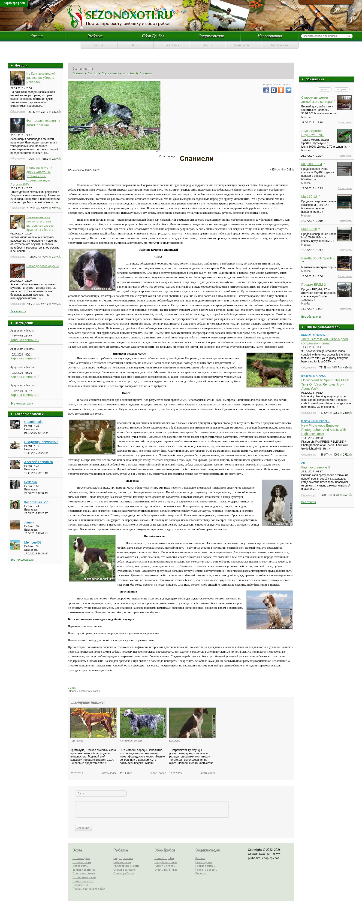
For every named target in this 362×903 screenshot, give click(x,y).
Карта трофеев (243, 45)
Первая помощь (205, 865)
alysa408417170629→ (315, 375)
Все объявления (311, 316)
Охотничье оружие (84, 877)
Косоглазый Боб (36, 502)
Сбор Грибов (153, 36)
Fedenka (30, 482)
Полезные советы (206, 869)
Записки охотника (83, 869)
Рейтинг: (30, 425)
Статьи (92, 73)
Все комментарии (21, 403)
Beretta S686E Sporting (318, 258)
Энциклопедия (211, 36)
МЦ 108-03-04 (311, 164)
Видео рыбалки (123, 858)
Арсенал (99, 45)
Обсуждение (17, 111)
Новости (21, 65)
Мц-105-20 (309, 229)
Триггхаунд (76, 740)
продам (341, 89)
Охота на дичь (81, 858)
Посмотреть (345, 122)
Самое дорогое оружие (42, 266)
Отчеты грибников (165, 869)
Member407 (33, 542)
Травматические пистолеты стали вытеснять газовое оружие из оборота (40, 223)
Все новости (18, 311)
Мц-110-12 (309, 196)
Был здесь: (31, 429)
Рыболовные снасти (126, 865)
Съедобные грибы (165, 862)
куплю (324, 89)
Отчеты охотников (83, 873)
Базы (135, 45)
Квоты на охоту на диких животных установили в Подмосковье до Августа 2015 (31, 175)
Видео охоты (80, 865)
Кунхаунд (174, 740)
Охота (37, 36)
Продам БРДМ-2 (313, 284)
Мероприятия (269, 36)
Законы (200, 858)
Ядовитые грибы (164, 865)
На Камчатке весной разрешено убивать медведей (41, 77)
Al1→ (304, 463)
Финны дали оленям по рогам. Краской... (43, 122)
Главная (78, 73)
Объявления (171, 45)
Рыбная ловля (122, 862)
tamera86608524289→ (315, 421)
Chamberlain (33, 422)
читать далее (109, 773)
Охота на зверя (81, 862)
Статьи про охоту (83, 881)
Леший (29, 522)
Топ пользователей (29, 414)
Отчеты (207, 45)
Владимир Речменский (41, 442)
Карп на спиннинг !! (24, 340)
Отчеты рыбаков (123, 873)
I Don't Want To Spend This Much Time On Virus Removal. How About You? (325, 384)
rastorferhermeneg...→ (315, 334)
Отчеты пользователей (323, 327)
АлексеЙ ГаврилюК (38, 462)
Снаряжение (80, 885)
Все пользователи (21, 559)
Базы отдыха (203, 862)
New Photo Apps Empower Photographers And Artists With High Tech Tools (323, 430)
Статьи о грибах (164, 858)
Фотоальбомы (279, 45)
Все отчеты (308, 502)
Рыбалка (95, 36)
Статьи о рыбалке (124, 869)
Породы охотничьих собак (118, 73)
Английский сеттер (131, 740)
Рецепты (200, 873)
